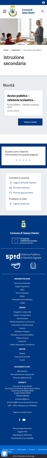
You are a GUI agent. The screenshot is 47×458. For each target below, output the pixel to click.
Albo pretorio (22, 371)
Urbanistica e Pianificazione (22, 324)
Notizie (22, 353)
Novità (8, 85)
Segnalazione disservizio (22, 434)
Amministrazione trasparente (22, 374)
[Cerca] (42, 11)
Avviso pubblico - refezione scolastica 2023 (20, 99)
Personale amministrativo (22, 299)
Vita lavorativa (22, 318)
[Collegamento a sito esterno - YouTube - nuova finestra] (23, 419)
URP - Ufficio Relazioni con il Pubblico (22, 405)
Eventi (22, 359)
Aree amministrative (22, 283)
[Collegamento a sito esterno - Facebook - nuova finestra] (19, 419)
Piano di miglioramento (22, 377)
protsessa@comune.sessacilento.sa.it (22, 402)
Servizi (22, 307)
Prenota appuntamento (22, 428)
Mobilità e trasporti (22, 331)
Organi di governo (22, 286)
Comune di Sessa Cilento (28, 11)
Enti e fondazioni (22, 292)
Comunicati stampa (22, 356)
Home (6, 49)
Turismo (22, 328)
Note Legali (22, 449)
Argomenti (15, 49)
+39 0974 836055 (22, 395)
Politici (22, 296)
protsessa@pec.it (22, 399)
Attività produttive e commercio (22, 321)
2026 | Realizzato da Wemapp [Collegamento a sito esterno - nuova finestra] (23, 456)
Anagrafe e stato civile (22, 311)
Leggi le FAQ (22, 431)
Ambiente (22, 341)
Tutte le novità (30, 121)
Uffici (22, 289)
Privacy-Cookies (8, 449)
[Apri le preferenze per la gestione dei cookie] (4, 453)
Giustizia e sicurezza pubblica (22, 334)
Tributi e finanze (22, 338)
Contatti (22, 382)
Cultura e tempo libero (22, 315)
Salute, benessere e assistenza (22, 344)
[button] (43, 2)
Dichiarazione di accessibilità (22, 438)
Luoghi (22, 302)
